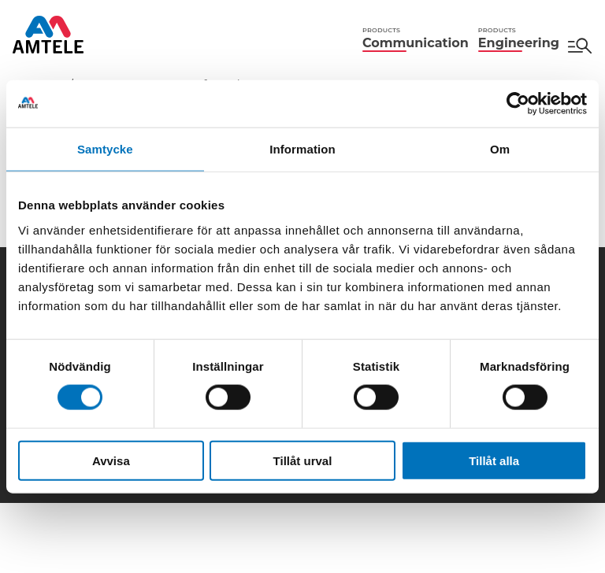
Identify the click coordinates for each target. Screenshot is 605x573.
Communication (415, 38)
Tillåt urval (302, 460)
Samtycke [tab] (105, 149)
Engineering (518, 38)
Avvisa (111, 460)
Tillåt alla (494, 460)
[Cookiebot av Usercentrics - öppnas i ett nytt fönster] (518, 104)
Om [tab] (500, 149)
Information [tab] (302, 149)
